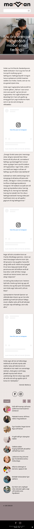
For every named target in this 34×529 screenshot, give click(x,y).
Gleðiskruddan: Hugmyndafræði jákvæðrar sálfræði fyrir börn (21, 449)
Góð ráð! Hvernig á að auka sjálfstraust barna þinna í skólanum (21, 409)
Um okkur (8, 506)
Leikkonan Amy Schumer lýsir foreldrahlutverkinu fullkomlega (20, 459)
